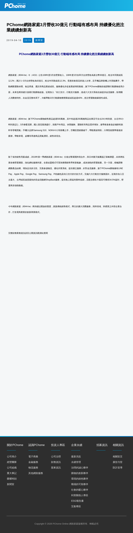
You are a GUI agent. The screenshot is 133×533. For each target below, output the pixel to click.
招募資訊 (102, 445)
